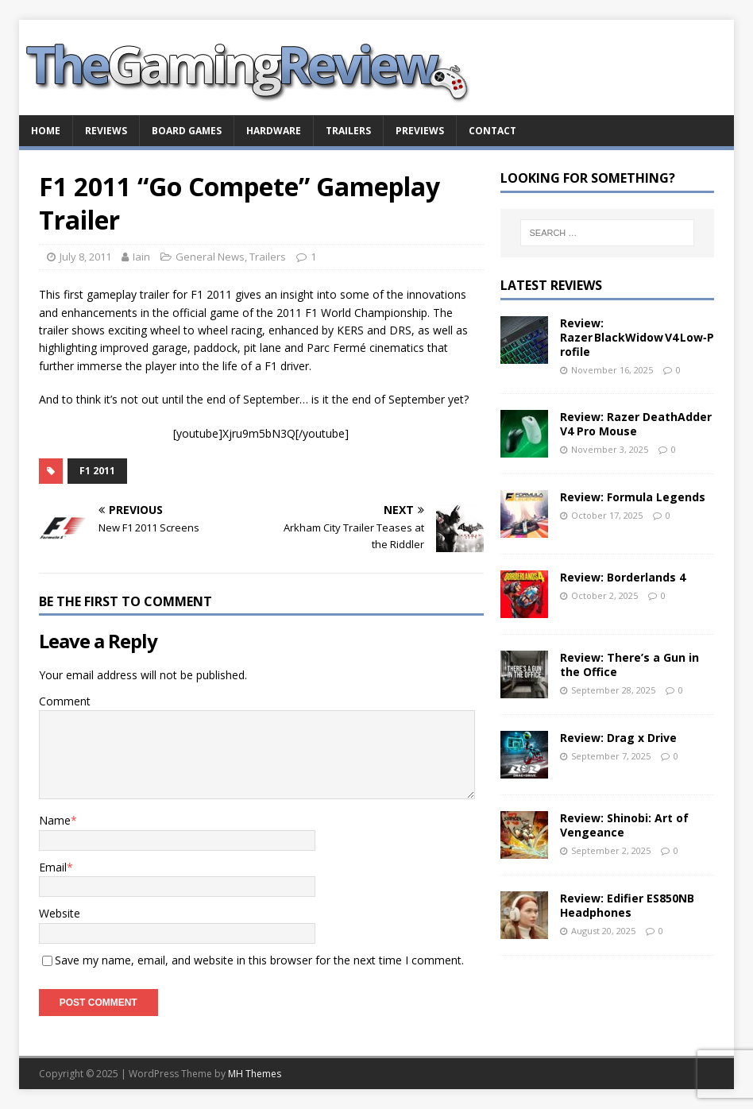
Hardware (273, 130)
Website (59, 913)
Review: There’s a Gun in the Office (629, 664)
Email (53, 867)
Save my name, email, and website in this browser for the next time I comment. (259, 960)
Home (45, 130)
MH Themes (254, 1073)
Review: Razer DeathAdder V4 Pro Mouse (636, 424)
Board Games (187, 130)
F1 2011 (97, 470)
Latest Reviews (551, 285)
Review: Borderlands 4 (622, 577)
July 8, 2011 (85, 256)
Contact (492, 130)
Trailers (348, 130)
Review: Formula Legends (632, 496)
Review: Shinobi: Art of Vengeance (624, 825)
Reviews (106, 130)
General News (210, 256)
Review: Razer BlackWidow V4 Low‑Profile (637, 337)
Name (55, 820)
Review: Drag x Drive (618, 737)
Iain (141, 256)
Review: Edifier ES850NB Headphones (627, 905)
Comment (65, 701)
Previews (420, 130)
